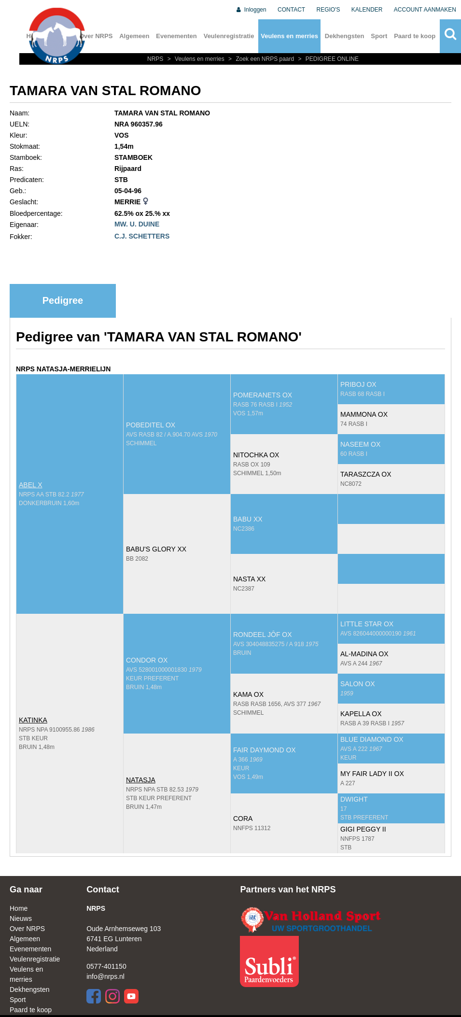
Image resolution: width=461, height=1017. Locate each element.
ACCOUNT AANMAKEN (425, 9)
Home (19, 908)
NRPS (156, 59)
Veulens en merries (289, 36)
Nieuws (21, 918)
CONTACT (291, 9)
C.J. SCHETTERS (141, 236)
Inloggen (250, 9)
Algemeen (134, 36)
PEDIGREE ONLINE (327, 59)
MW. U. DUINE (136, 224)
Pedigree (62, 300)
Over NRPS (95, 36)
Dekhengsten (344, 36)
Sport (379, 36)
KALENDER (367, 9)
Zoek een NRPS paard (260, 59)
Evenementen (176, 36)
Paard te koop (414, 36)
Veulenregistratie (229, 36)
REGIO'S (328, 9)
